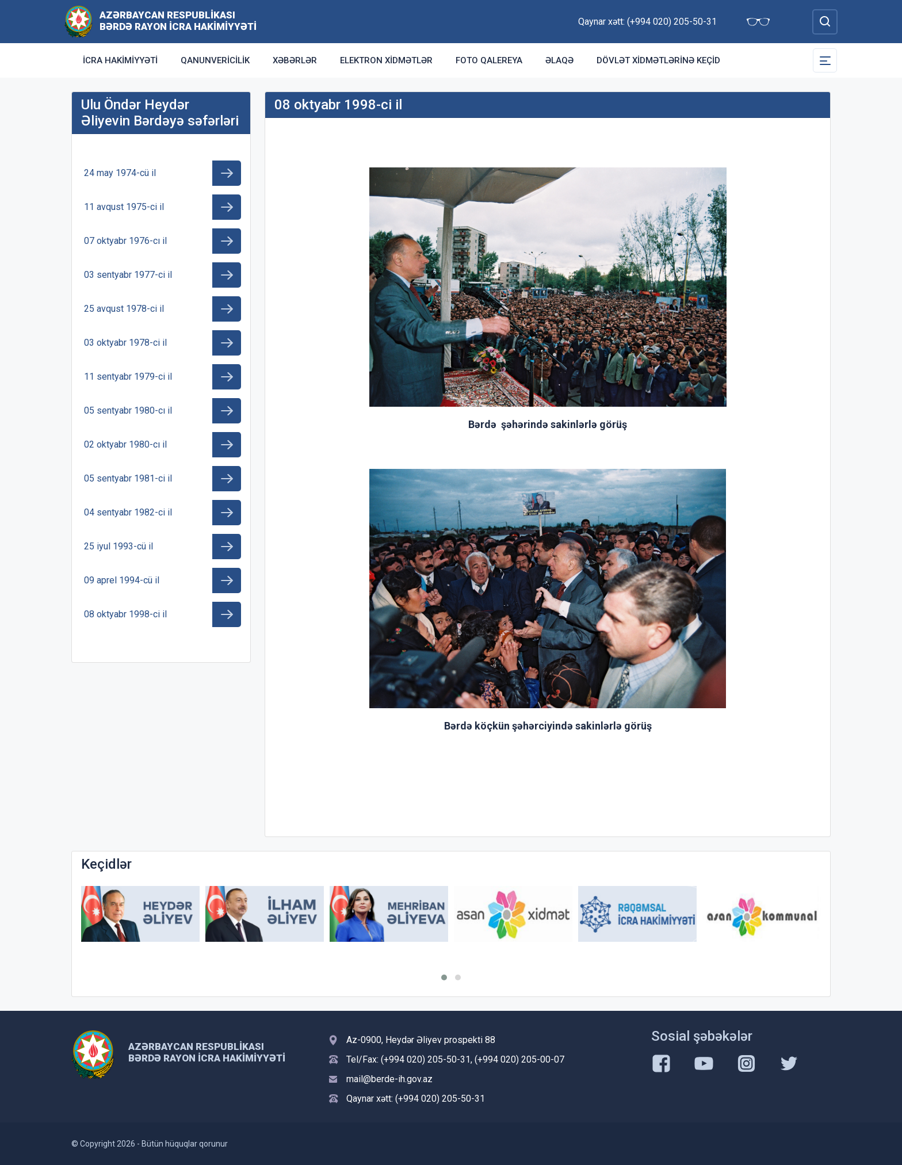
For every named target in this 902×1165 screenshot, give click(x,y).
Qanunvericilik (215, 60)
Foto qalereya (489, 60)
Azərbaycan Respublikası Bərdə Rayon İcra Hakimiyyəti (178, 20)
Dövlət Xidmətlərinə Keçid (658, 60)
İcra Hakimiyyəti (120, 60)
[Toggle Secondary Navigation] (825, 60)
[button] (444, 977)
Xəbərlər (295, 60)
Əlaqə (559, 60)
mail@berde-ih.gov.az (389, 1079)
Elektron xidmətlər (386, 60)
